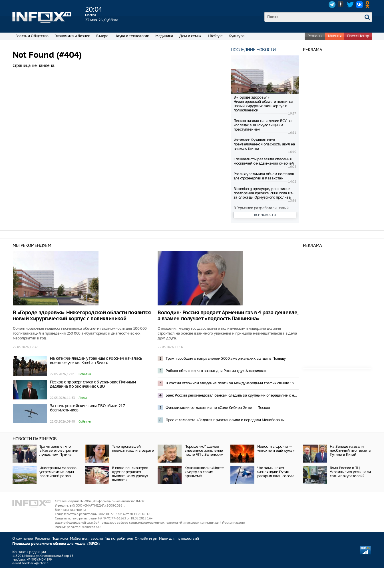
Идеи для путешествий (179, 538)
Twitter (350, 4)
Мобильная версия (86, 538)
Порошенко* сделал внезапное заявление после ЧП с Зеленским (203, 450)
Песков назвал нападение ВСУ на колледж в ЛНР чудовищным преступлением (263, 125)
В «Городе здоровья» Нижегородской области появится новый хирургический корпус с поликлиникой (263, 104)
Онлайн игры (146, 538)
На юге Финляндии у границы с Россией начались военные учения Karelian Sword (96, 360)
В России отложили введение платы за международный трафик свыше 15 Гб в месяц (232, 383)
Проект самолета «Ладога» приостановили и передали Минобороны (225, 420)
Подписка (59, 538)
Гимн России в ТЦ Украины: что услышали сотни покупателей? (350, 471)
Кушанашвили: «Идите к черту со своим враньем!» (204, 471)
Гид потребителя (118, 538)
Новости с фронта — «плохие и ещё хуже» (276, 448)
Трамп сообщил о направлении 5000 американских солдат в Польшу (226, 358)
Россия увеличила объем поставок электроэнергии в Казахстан (264, 176)
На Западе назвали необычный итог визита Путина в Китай (350, 450)
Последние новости (253, 49)
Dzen (341, 4)
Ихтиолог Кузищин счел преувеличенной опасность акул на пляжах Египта (264, 144)
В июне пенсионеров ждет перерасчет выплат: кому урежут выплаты (130, 473)
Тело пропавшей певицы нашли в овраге (133, 448)
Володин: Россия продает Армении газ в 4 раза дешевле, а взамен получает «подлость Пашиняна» (228, 316)
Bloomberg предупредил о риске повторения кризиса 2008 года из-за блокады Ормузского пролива (263, 193)
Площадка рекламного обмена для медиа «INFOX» (56, 544)
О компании (22, 538)
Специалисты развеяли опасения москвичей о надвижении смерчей (264, 161)
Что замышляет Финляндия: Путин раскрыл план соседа (276, 471)
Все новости (265, 215)
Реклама (42, 538)
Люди (83, 398)
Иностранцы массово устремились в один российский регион (58, 471)
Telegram (332, 4)
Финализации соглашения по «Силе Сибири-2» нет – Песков (218, 407)
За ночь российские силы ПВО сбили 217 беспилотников (87, 408)
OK (368, 4)
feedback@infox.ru (35, 563)
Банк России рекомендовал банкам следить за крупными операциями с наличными (232, 395)
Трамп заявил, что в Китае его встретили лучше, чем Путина (58, 450)
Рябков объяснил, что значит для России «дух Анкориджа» (216, 371)
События (85, 374)
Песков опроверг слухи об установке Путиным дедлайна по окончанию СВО (93, 384)
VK (359, 4)
